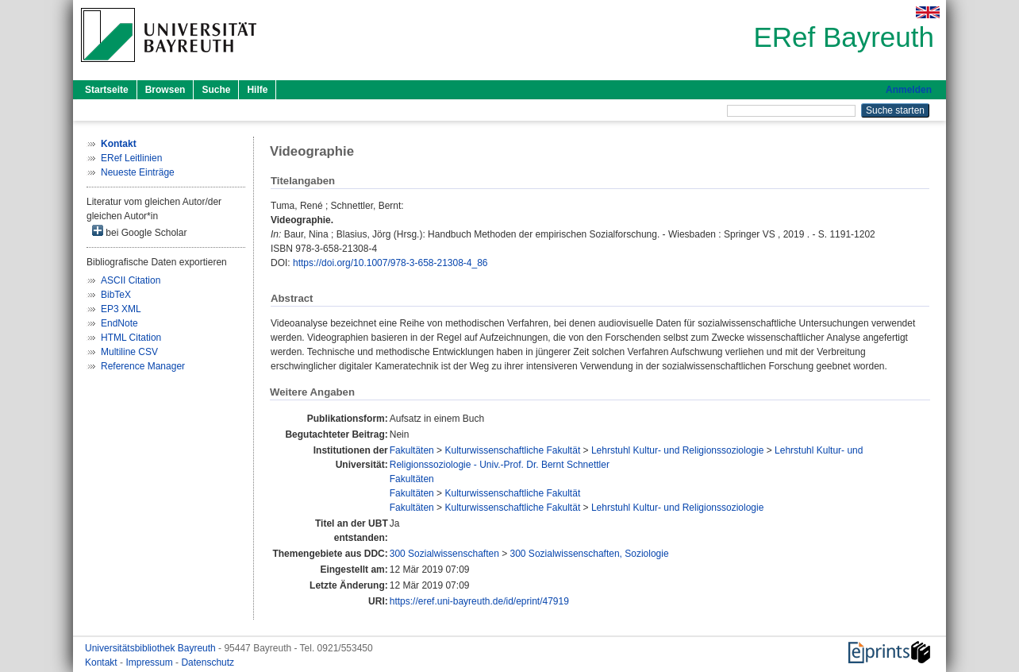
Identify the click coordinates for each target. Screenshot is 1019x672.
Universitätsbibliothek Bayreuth (151, 648)
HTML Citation (131, 337)
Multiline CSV (129, 351)
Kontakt (102, 662)
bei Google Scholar (139, 231)
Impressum (150, 662)
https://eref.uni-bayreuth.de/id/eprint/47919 (479, 601)
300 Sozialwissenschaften (444, 553)
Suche (216, 89)
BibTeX (116, 294)
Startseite (107, 89)
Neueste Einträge (138, 172)
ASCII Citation (130, 280)
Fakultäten (412, 450)
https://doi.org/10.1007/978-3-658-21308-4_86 (390, 262)
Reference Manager (143, 366)
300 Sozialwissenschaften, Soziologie (589, 553)
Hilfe (257, 89)
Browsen (165, 89)
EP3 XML (121, 309)
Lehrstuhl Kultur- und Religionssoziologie (677, 450)
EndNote (119, 323)
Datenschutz (207, 662)
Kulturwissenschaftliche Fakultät (512, 450)
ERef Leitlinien (131, 158)
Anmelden (909, 89)
